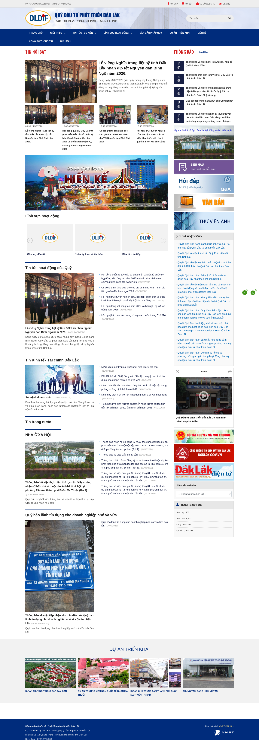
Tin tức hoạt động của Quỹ (48, 268)
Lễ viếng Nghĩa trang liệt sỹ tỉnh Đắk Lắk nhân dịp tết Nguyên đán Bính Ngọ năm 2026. (132, 68)
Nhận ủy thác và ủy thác (89, 254)
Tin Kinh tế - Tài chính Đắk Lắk (52, 360)
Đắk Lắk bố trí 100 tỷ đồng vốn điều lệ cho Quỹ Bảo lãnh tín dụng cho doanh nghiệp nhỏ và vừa (133, 378)
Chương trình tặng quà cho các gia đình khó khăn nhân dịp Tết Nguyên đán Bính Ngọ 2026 (133, 289)
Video (203, 371)
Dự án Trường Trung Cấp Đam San (46, 691)
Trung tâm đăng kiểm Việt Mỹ (200, 691)
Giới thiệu (56, 33)
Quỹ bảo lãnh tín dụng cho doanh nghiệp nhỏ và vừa (71, 515)
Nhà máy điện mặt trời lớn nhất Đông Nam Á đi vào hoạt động (134, 396)
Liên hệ (202, 33)
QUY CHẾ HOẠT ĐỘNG (189, 236)
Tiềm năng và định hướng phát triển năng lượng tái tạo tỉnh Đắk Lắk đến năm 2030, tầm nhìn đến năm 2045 (133, 405)
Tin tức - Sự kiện (83, 33)
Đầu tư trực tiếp (131, 254)
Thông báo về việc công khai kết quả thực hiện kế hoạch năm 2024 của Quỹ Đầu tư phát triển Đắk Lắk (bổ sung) (208, 92)
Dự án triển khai (179, 33)
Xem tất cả (203, 52)
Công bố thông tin (41, 41)
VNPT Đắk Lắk (226, 726)
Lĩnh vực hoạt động (116, 33)
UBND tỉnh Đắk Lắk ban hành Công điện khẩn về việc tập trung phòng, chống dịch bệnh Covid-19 (134, 387)
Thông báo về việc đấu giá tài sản (126, 454)
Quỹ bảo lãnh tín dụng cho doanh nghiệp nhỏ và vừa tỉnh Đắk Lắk (134, 524)
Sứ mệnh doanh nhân (39, 397)
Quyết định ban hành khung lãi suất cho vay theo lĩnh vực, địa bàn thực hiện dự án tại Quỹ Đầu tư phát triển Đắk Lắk (204, 301)
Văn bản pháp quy (151, 33)
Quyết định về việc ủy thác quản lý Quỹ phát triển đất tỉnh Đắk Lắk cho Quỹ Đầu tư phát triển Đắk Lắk (204, 266)
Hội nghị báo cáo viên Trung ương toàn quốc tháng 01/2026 (133, 317)
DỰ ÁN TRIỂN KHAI (129, 649)
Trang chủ (36, 33)
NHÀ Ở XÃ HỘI (38, 435)
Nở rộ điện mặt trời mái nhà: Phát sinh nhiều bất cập (129, 369)
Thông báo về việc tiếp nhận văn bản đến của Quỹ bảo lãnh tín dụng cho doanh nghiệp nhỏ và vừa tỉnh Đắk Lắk (59, 619)
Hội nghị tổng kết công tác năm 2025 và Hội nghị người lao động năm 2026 (133, 308)
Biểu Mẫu (65, 41)
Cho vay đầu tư (36, 254)
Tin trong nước (38, 422)
